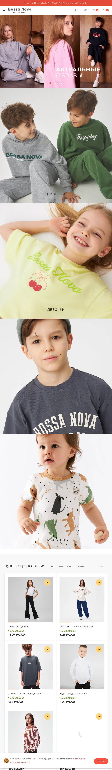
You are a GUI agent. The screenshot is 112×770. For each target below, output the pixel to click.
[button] (50, 83)
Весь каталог (101, 566)
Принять (101, 761)
